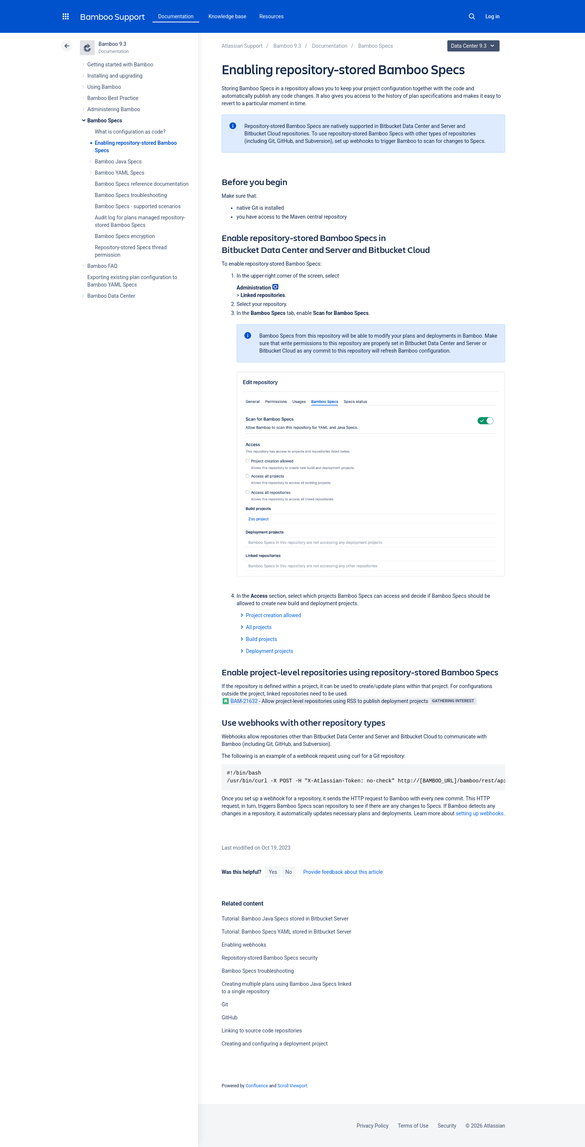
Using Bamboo (104, 87)
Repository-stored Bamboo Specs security (269, 958)
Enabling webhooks (244, 945)
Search (472, 16)
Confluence (256, 1085)
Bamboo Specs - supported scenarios (138, 206)
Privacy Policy (372, 1126)
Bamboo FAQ (102, 266)
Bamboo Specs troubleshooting (131, 195)
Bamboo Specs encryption (125, 236)
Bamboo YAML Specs (119, 173)
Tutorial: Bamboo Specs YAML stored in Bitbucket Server (286, 932)
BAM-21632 (240, 701)
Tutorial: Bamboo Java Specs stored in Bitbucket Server (285, 919)
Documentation (176, 16)
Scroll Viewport (292, 1085)
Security (447, 1126)
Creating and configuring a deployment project (275, 1044)
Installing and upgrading (115, 76)
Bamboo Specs (104, 121)
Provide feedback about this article (343, 872)
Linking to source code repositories (262, 1031)
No (288, 872)
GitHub (230, 1018)
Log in (492, 16)
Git (225, 1004)
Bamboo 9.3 (112, 44)
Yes (273, 872)
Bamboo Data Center (111, 296)
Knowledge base (228, 16)
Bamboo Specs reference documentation (141, 184)
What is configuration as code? (130, 132)
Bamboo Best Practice (112, 98)
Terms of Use (413, 1126)
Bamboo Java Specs (118, 162)
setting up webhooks (480, 813)
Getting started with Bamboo (120, 65)
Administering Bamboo (113, 109)
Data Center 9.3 (474, 46)
